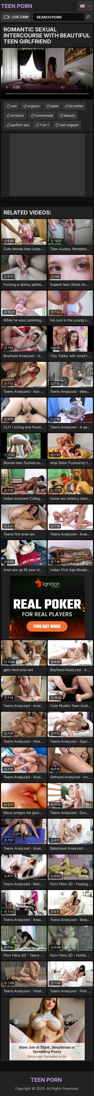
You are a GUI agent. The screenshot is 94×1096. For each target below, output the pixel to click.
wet (14, 106)
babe (54, 106)
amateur (17, 115)
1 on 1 (44, 125)
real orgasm (69, 125)
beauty (69, 115)
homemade (44, 115)
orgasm (34, 106)
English (85, 6)
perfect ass (20, 125)
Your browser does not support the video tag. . (47, 73)
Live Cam (20, 17)
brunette (76, 106)
